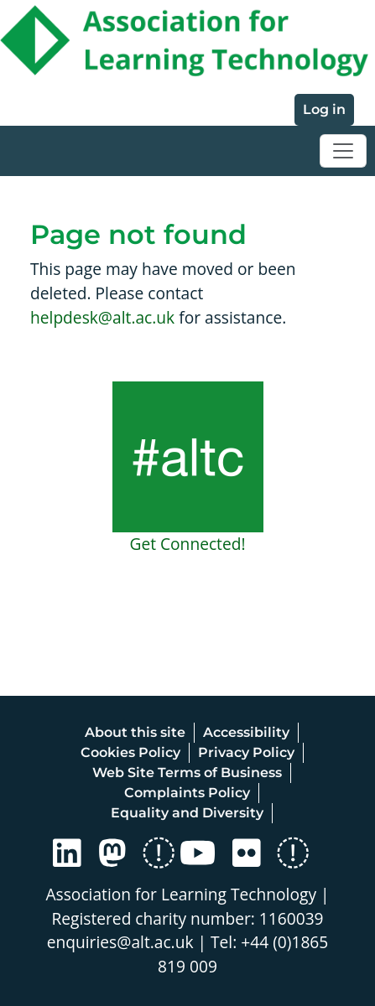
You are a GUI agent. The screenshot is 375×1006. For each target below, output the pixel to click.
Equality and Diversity (187, 813)
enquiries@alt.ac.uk (120, 942)
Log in (324, 109)
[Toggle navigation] (343, 151)
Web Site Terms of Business (187, 772)
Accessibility (246, 732)
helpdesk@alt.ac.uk (102, 317)
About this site (135, 732)
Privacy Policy (246, 752)
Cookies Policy (130, 752)
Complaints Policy (187, 793)
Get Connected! (187, 543)
